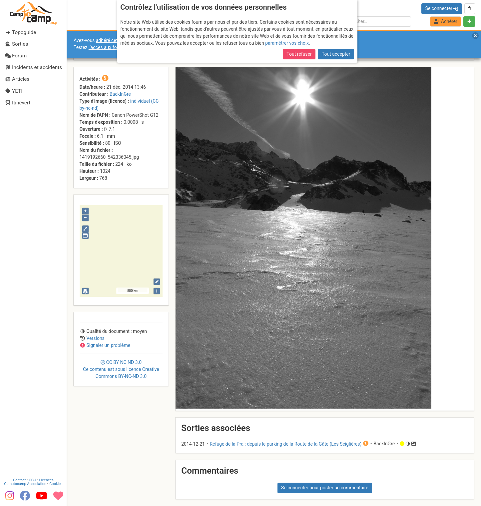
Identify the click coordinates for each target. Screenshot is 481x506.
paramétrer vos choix (287, 43)
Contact (19, 479)
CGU (32, 479)
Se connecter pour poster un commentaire (324, 487)
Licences (46, 479)
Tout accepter (336, 54)
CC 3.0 (121, 369)
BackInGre (120, 94)
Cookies (55, 483)
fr (469, 8)
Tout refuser (298, 54)
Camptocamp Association (25, 483)
